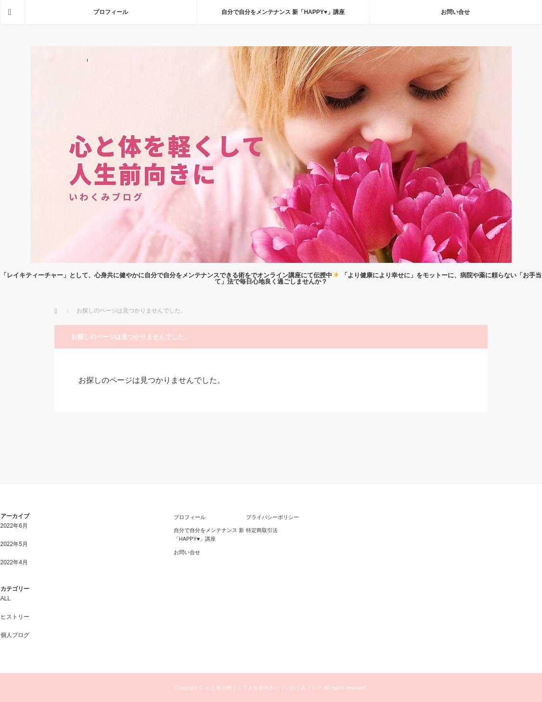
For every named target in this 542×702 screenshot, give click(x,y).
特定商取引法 (262, 530)
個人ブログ (14, 635)
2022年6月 (14, 525)
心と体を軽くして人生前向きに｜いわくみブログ (264, 687)
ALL (5, 598)
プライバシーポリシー (272, 517)
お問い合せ (455, 12)
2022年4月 (14, 562)
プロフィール (110, 12)
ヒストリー (14, 616)
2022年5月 (14, 544)
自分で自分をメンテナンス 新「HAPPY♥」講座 (283, 12)
